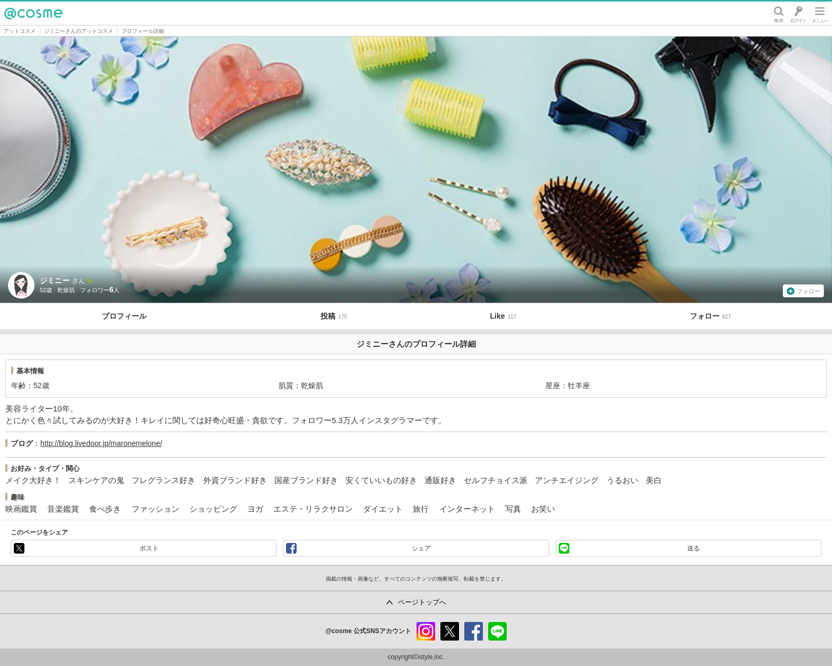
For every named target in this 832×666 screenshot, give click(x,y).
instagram (426, 631)
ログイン (798, 13)
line (497, 631)
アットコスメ (20, 31)
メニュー (819, 13)
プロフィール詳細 (143, 31)
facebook (473, 631)
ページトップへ (422, 602)
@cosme (33, 13)
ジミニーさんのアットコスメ (78, 31)
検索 (778, 13)
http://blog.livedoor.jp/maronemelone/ (101, 443)
